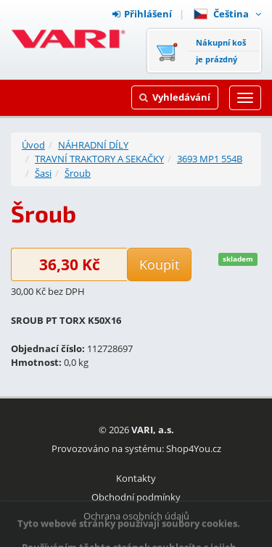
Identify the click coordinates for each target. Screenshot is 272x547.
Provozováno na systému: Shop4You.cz (136, 448)
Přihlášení (142, 13)
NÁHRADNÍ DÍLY (93, 144)
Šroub (78, 173)
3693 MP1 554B (209, 158)
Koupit (159, 264)
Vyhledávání (174, 97)
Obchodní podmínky (136, 497)
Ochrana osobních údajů (136, 515)
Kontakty (136, 478)
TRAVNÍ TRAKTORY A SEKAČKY (99, 158)
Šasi (43, 173)
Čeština (227, 13)
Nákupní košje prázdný (221, 50)
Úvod (33, 144)
